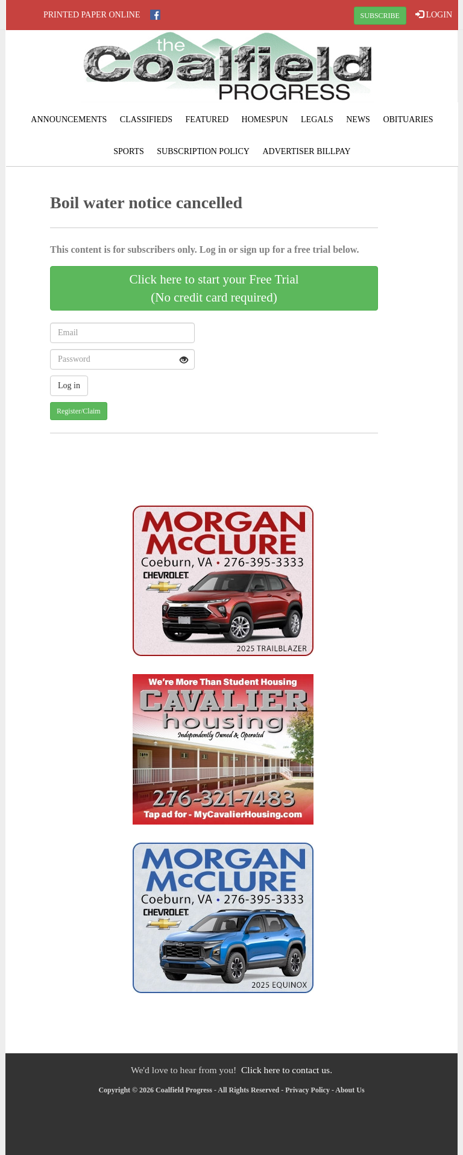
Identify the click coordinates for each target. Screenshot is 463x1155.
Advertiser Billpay (306, 151)
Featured (206, 119)
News (358, 119)
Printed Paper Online (91, 14)
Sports (128, 151)
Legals (317, 119)
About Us (349, 1090)
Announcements (69, 119)
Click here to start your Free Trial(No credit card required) (213, 288)
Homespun (265, 119)
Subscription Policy (203, 151)
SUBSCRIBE (380, 15)
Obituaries (408, 119)
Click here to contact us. (286, 1070)
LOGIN (433, 14)
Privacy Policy (307, 1090)
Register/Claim (79, 411)
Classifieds (146, 119)
